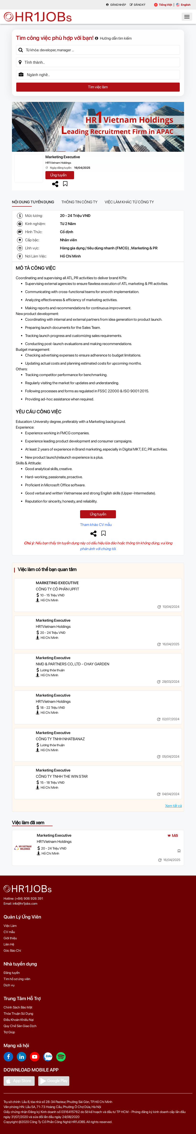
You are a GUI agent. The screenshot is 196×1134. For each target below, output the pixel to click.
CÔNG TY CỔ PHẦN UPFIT (57, 589)
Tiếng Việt (163, 5)
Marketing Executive (62, 157)
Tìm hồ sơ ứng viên (17, 979)
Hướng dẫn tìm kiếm (113, 38)
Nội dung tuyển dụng (33, 202)
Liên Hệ (9, 944)
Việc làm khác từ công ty (129, 202)
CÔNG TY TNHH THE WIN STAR (62, 776)
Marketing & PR (144, 248)
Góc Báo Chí (12, 950)
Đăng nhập (116, 4)
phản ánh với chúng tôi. (98, 548)
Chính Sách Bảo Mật (18, 1007)
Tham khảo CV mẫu (96, 524)
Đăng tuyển (12, 973)
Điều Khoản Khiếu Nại (19, 1020)
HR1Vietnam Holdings (58, 162)
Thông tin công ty (79, 202)
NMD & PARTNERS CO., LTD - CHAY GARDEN (72, 664)
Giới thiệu (10, 938)
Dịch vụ (9, 985)
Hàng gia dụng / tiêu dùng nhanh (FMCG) (94, 248)
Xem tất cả (173, 805)
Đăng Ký (137, 4)
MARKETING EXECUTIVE (57, 583)
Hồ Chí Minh (70, 256)
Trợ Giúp (9, 1032)
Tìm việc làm (98, 87)
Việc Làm (10, 926)
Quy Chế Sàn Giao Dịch (20, 1026)
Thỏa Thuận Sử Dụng (18, 1013)
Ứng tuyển (58, 175)
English (183, 5)
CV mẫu (9, 932)
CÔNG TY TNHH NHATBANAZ (60, 739)
